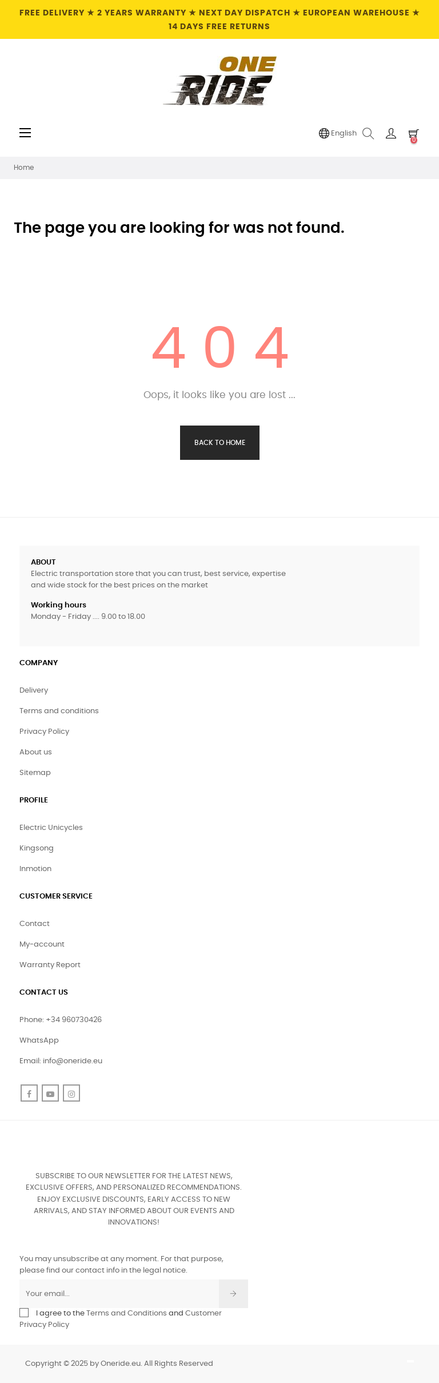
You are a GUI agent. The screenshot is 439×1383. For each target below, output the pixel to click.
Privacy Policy (44, 732)
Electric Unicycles (51, 828)
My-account (42, 944)
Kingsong (36, 848)
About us (35, 752)
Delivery (33, 690)
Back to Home (219, 442)
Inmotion (35, 869)
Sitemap (35, 773)
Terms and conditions (59, 711)
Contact (34, 924)
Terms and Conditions (126, 1313)
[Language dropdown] (338, 134)
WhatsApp (39, 1040)
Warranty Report (50, 965)
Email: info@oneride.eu (60, 1061)
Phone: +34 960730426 (60, 1020)
